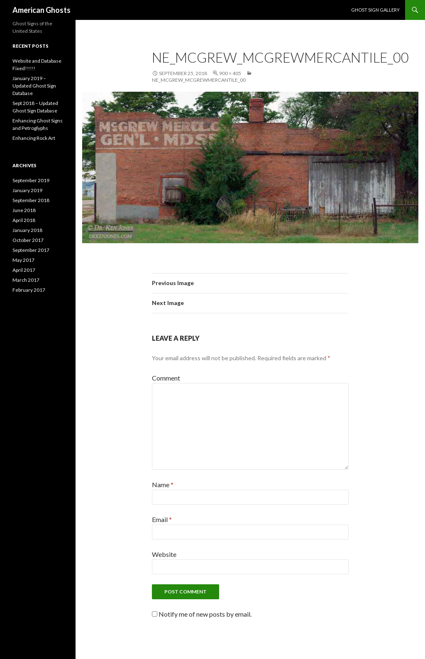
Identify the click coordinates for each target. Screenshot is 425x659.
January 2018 (27, 230)
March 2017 (25, 280)
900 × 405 (230, 73)
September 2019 (30, 180)
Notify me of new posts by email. (205, 614)
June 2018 (24, 210)
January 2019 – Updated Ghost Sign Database (34, 85)
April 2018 (23, 220)
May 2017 (23, 260)
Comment (166, 378)
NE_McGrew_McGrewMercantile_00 (199, 80)
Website (164, 554)
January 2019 (27, 190)
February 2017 (28, 290)
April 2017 (23, 270)
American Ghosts (41, 10)
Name (162, 484)
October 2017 (28, 240)
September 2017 (30, 250)
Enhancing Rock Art (33, 138)
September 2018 (30, 200)
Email (162, 519)
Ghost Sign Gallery (375, 9)
